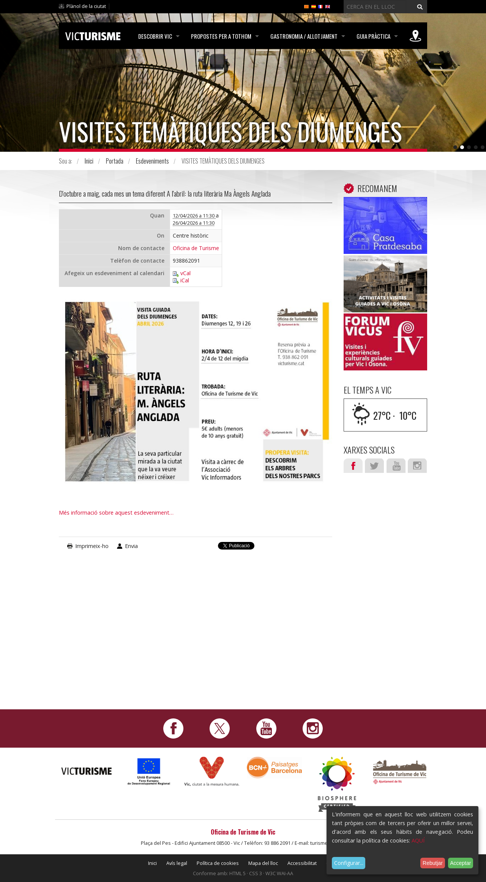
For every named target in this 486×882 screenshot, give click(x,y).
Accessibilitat (302, 863)
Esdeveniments (152, 160)
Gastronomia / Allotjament (304, 36)
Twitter (374, 465)
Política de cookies (218, 863)
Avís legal (176, 863)
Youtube (396, 465)
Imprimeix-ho (92, 546)
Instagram (417, 465)
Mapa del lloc (263, 863)
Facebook (353, 465)
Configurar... (348, 862)
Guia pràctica (373, 36)
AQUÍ (418, 840)
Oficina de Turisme (196, 248)
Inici (89, 160)
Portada (114, 160)
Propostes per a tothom (221, 36)
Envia (131, 546)
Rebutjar (433, 863)
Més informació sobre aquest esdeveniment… (116, 512)
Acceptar (460, 863)
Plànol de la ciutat (86, 6)
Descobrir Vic (155, 36)
